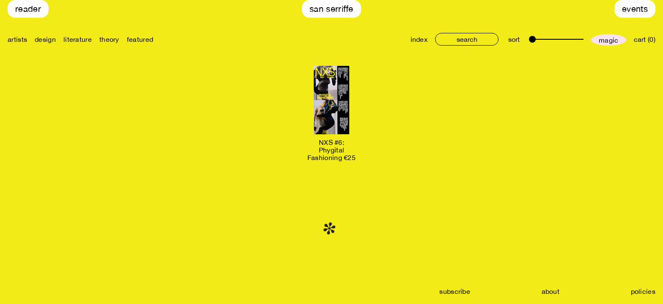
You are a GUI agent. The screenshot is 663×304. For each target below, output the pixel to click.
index (419, 39)
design (45, 39)
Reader (28, 9)
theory (109, 39)
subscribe (454, 291)
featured (140, 39)
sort (514, 39)
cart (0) (644, 39)
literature (77, 39)
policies (643, 291)
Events (635, 9)
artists (17, 39)
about (551, 291)
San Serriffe (331, 9)
